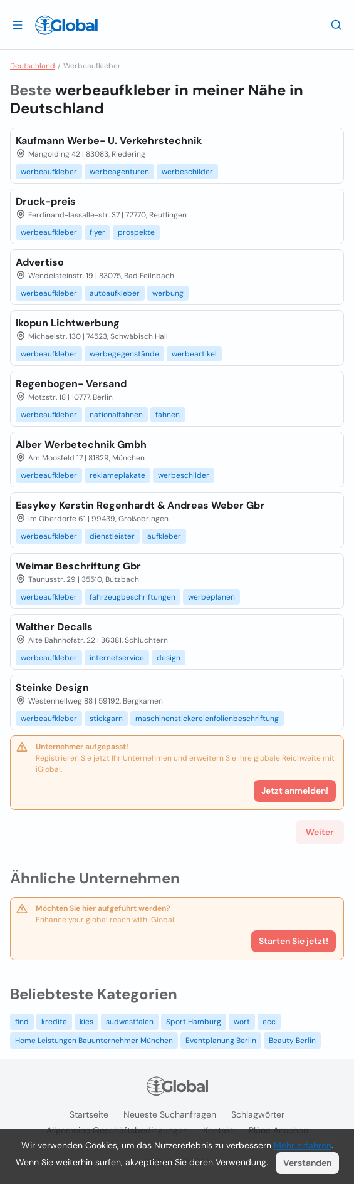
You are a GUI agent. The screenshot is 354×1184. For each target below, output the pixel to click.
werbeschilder (187, 172)
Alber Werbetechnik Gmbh (81, 444)
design (168, 658)
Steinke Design (52, 687)
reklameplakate (117, 475)
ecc (269, 1022)
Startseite (89, 1114)
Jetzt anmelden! (294, 790)
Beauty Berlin (292, 1041)
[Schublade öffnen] (17, 24)
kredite (54, 1022)
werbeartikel (194, 354)
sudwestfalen (130, 1022)
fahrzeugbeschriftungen (132, 597)
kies (86, 1022)
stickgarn (106, 719)
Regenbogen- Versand (71, 383)
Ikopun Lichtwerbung (68, 323)
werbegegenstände (124, 354)
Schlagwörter (257, 1114)
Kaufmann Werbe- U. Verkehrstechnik (109, 140)
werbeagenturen (119, 172)
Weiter (320, 832)
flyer (97, 232)
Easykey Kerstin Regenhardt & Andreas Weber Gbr (140, 505)
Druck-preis (46, 201)
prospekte (136, 232)
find (22, 1022)
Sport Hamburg (193, 1022)
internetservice (117, 658)
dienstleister (112, 536)
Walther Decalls (54, 626)
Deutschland (32, 66)
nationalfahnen (116, 415)
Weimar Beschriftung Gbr (78, 566)
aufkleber (164, 536)
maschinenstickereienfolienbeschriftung (207, 719)
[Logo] (66, 25)
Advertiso (40, 262)
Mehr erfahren (302, 1145)
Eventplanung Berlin (220, 1041)
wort (242, 1022)
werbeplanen (211, 597)
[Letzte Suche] (336, 24)
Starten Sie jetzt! (293, 941)
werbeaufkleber (49, 172)
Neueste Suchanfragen (169, 1114)
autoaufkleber (115, 293)
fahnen (167, 415)
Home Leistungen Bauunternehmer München (94, 1041)
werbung (168, 293)
